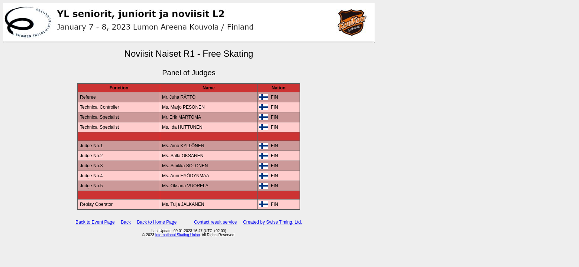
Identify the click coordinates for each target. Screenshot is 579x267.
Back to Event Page (94, 222)
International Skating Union (177, 235)
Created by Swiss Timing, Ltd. (272, 222)
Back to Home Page (157, 222)
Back (126, 222)
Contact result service (215, 222)
